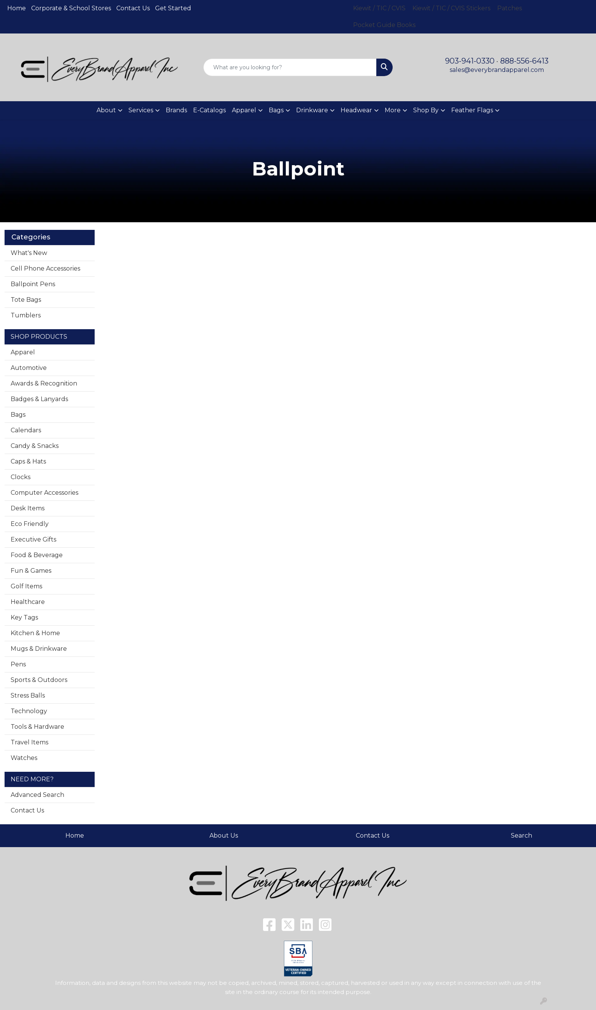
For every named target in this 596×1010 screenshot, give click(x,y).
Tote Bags (26, 299)
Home (16, 8)
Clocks (20, 477)
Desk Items (27, 508)
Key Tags (24, 617)
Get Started (173, 8)
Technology (29, 711)
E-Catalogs (209, 110)
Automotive (29, 367)
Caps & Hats (28, 461)
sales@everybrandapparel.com (497, 69)
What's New (29, 252)
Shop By (426, 110)
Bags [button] (276, 110)
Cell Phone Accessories (45, 268)
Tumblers (26, 315)
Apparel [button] (244, 110)
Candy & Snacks (35, 445)
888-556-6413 (524, 60)
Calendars (26, 430)
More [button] (393, 110)
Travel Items (29, 742)
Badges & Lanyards (39, 399)
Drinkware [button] (312, 110)
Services (140, 110)
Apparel (23, 352)
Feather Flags (472, 110)
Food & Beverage (37, 555)
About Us (223, 835)
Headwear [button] (356, 110)
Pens (18, 664)
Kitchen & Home (35, 633)
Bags (18, 414)
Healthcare (28, 601)
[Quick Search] (290, 67)
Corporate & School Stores (71, 8)
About (106, 110)
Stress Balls (28, 695)
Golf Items (26, 586)
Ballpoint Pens (33, 284)
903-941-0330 (470, 60)
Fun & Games (31, 570)
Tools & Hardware (37, 726)
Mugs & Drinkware (39, 648)
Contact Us (133, 8)
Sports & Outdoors (39, 679)
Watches (24, 757)
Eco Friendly (30, 523)
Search (521, 835)
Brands (176, 110)
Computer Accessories (44, 492)
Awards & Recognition (44, 383)
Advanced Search (37, 794)
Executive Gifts (33, 539)
